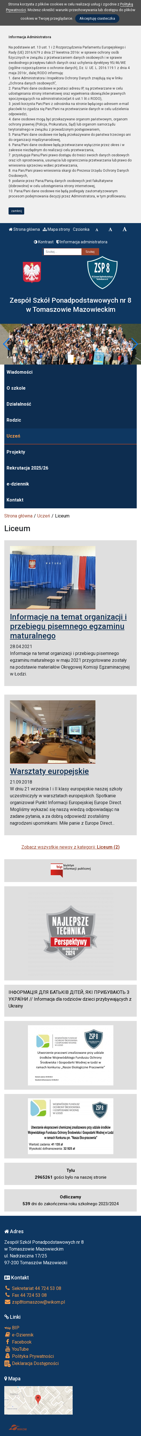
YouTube (16, 1349)
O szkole (16, 388)
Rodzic (14, 420)
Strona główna (24, 229)
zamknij (16, 211)
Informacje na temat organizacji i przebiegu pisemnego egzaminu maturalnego (68, 626)
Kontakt (15, 500)
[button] (7, 344)
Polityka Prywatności (29, 1356)
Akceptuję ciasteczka (97, 18)
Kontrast (44, 242)
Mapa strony (56, 229)
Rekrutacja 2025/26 (27, 468)
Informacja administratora (81, 242)
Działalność (19, 404)
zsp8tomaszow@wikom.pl (34, 1302)
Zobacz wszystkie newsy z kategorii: (70, 847)
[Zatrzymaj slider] (70, 359)
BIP (11, 1327)
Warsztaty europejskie (49, 771)
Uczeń (13, 436)
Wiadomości (19, 372)
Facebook (18, 1342)
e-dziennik (18, 484)
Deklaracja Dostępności (31, 1363)
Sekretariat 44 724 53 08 (32, 1288)
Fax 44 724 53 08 (25, 1295)
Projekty (16, 452)
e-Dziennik (19, 1335)
